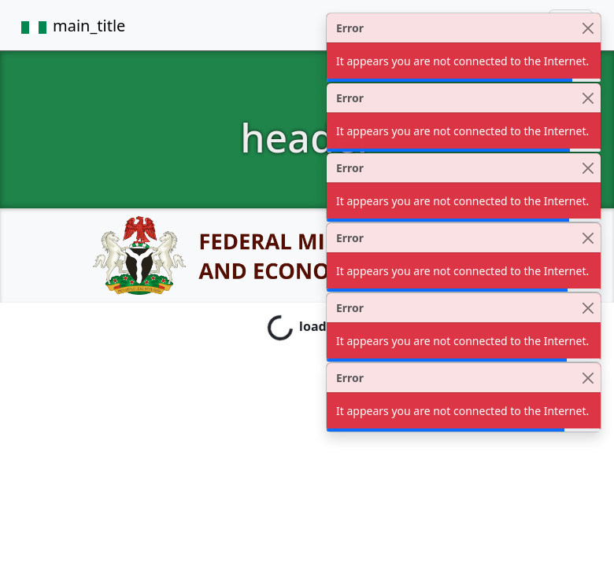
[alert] (463, 48)
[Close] (587, 28)
